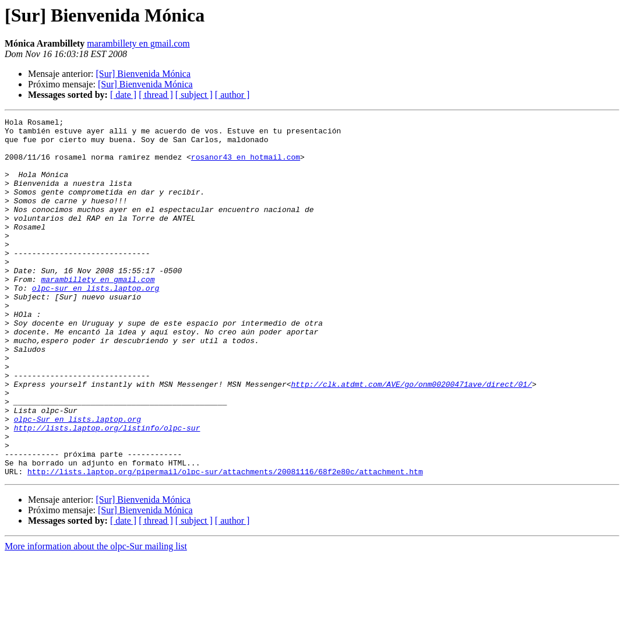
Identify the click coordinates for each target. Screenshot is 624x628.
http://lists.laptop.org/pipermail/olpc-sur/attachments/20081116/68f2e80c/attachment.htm (225, 543)
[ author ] (232, 95)
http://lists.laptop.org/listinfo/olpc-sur (107, 490)
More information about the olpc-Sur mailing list (96, 618)
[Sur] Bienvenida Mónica (143, 74)
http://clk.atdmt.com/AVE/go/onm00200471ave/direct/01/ (411, 438)
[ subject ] (194, 95)
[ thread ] (156, 95)
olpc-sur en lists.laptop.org (95, 322)
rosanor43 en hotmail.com (245, 165)
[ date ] (123, 95)
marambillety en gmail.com (138, 43)
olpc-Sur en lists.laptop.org (77, 480)
